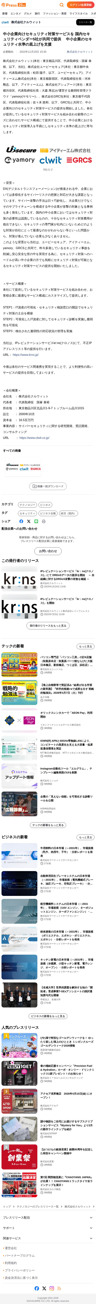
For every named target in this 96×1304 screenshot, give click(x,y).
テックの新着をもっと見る (48, 825)
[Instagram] (51, 1288)
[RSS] (59, 1288)
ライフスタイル (78, 13)
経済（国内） (68, 513)
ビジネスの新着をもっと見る (48, 1016)
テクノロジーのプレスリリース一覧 (38, 1206)
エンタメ (15, 13)
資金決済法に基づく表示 (20, 1277)
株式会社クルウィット (80, 51)
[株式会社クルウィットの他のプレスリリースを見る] (85, 22)
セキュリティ (27, 513)
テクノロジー (27, 504)
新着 (4, 13)
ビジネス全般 (48, 513)
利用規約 (10, 1263)
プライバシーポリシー (19, 1270)
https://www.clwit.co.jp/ (34, 437)
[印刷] (44, 521)
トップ (7, 1206)
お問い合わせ (48, 551)
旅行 (37, 13)
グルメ (28, 13)
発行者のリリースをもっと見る (48, 625)
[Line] (36, 521)
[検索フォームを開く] (61, 5)
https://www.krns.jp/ (25, 354)
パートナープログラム (19, 1255)
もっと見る (85, 646)
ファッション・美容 (54, 13)
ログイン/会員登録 (81, 4)
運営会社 (10, 1248)
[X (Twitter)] (29, 521)
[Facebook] (21, 521)
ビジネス (45, 504)
